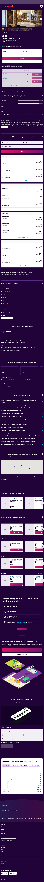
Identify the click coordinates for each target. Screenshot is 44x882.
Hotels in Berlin (6, 772)
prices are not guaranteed (31, 803)
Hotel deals (4, 818)
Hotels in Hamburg (28, 818)
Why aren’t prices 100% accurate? (22, 813)
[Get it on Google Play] (4, 873)
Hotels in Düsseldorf (7, 779)
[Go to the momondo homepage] (9, 6)
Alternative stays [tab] (15, 765)
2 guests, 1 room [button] (7, 54)
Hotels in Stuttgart (7, 781)
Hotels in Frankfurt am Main (9, 775)
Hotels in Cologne (7, 777)
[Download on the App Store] (13, 873)
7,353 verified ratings (15, 46)
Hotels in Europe (11, 818)
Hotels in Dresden (7, 789)
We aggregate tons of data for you (22, 810)
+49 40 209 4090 (6, 44)
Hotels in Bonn (6, 791)
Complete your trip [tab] (34, 765)
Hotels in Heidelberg (7, 785)
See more (40, 521)
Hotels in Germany (19, 818)
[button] (2, 6)
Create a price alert (20, 622)
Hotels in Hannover (7, 787)
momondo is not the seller (22, 808)
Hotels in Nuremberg (7, 783)
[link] (16, 532)
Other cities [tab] (6, 765)
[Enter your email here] (23, 739)
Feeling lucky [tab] (24, 765)
